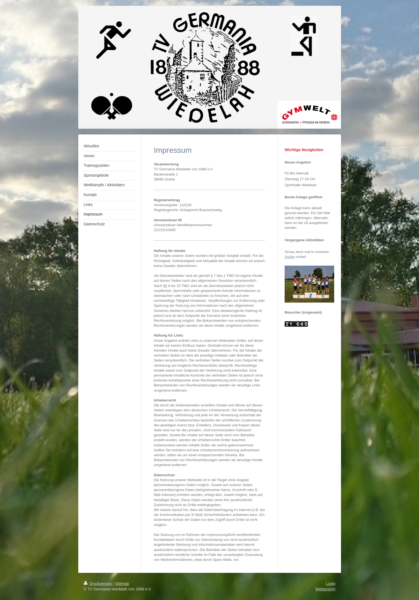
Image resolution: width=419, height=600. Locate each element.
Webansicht (326, 589)
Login (330, 583)
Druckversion (98, 583)
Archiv (289, 257)
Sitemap (122, 583)
